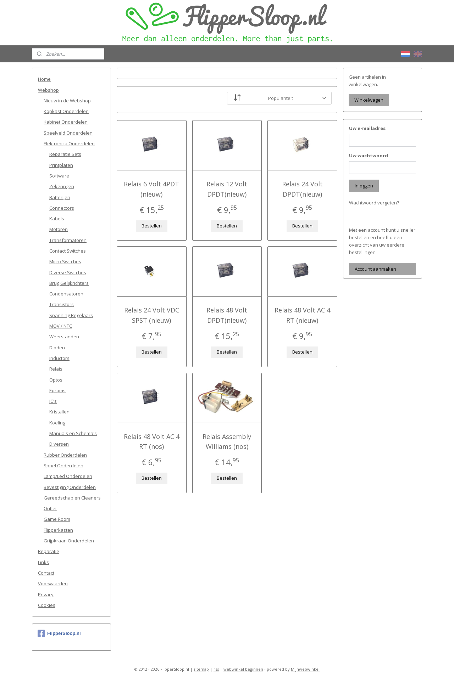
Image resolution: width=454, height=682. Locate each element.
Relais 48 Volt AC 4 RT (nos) (151, 441)
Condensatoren (66, 294)
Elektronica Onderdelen (69, 143)
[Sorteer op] (279, 98)
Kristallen (59, 411)
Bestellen (152, 225)
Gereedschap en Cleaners (72, 498)
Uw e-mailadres (367, 128)
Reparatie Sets (65, 154)
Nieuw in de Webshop (67, 100)
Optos (55, 380)
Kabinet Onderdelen (66, 122)
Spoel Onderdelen (63, 465)
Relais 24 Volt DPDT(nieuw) (302, 189)
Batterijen (59, 197)
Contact (46, 573)
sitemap (201, 669)
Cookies (46, 605)
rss (216, 669)
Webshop (48, 90)
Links (43, 562)
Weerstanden (64, 336)
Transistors (61, 304)
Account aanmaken (375, 269)
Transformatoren (68, 240)
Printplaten (61, 165)
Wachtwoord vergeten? (374, 202)
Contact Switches (67, 251)
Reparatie (48, 551)
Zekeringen (61, 186)
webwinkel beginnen (243, 669)
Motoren (58, 229)
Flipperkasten (58, 530)
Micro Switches (65, 261)
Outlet (50, 508)
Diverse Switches (67, 272)
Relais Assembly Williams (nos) (227, 441)
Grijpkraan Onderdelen (69, 540)
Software (59, 176)
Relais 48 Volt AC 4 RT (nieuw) (302, 315)
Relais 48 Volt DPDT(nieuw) (226, 315)
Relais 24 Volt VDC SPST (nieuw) (151, 315)
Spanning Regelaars (71, 315)
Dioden (57, 347)
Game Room (57, 519)
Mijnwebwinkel (305, 669)
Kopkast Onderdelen (66, 111)
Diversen (59, 444)
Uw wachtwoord (368, 155)
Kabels (56, 218)
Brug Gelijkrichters (69, 283)
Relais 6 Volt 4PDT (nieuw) (151, 189)
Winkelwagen (368, 100)
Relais (55, 369)
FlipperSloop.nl (59, 633)
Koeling (57, 422)
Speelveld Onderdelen (68, 133)
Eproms (57, 390)
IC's (53, 401)
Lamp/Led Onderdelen (68, 476)
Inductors (59, 358)
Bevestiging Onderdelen (70, 487)
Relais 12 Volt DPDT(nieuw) (226, 189)
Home (44, 79)
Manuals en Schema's (73, 433)
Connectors (61, 208)
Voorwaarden (53, 583)
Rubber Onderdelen (65, 455)
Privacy (46, 594)
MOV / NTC (60, 326)
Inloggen (364, 185)
